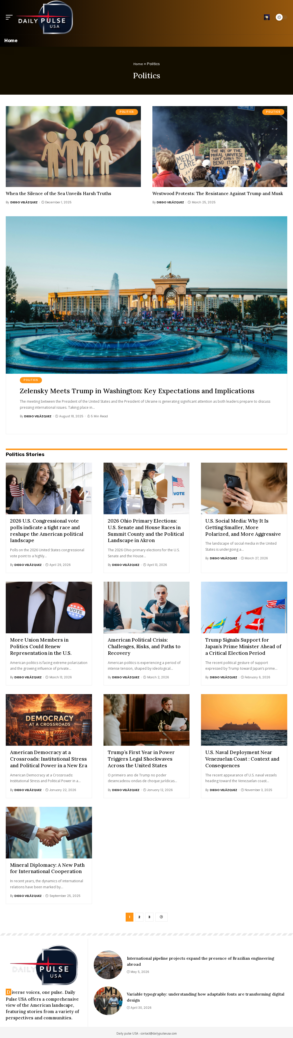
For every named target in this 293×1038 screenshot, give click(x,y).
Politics (127, 111)
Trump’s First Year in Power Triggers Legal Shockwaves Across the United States (141, 756)
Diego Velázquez (24, 202)
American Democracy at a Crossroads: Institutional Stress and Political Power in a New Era (48, 756)
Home (138, 64)
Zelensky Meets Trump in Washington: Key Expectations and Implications (140, 390)
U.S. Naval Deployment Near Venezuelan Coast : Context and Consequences (242, 756)
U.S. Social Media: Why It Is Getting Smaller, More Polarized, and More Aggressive (243, 527)
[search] (267, 17)
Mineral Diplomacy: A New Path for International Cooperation (47, 865)
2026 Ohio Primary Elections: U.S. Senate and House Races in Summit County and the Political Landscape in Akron (146, 530)
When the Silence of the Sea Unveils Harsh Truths (58, 193)
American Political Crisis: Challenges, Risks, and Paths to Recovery (144, 645)
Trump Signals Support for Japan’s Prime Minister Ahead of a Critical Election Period (243, 645)
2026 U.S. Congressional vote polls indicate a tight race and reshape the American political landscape (46, 530)
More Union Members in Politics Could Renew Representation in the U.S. (41, 645)
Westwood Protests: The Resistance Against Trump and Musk (217, 193)
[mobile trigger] (11, 17)
